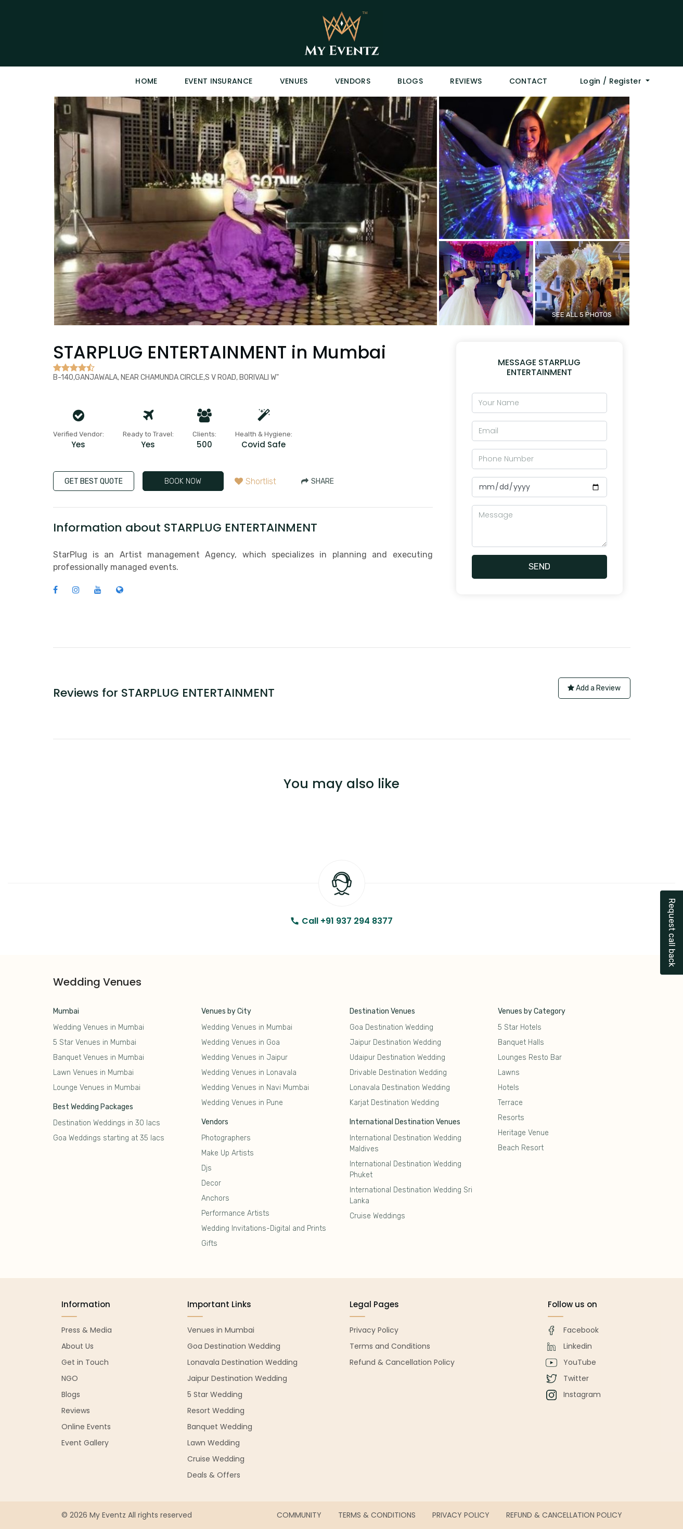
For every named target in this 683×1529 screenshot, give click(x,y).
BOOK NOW (182, 481)
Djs (206, 1168)
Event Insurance (219, 81)
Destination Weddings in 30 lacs (106, 1123)
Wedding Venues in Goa (240, 1042)
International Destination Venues (405, 1122)
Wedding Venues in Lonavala (249, 1072)
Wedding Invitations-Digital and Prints (263, 1228)
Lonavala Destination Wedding (400, 1087)
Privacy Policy (460, 1515)
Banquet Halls (521, 1042)
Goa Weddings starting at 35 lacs (108, 1138)
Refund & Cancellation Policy (564, 1515)
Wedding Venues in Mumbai (98, 1027)
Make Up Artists (227, 1153)
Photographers (226, 1138)
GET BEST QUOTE (94, 481)
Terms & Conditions (377, 1515)
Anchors (215, 1198)
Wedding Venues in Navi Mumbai (255, 1087)
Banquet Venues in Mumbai (98, 1057)
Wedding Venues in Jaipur (244, 1057)
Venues (294, 81)
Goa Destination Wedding (391, 1027)
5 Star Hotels (520, 1027)
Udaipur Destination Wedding (397, 1057)
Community (299, 1515)
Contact (528, 81)
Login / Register (611, 81)
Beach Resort (521, 1148)
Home (146, 81)
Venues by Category (531, 1011)
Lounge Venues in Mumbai (96, 1087)
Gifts (209, 1243)
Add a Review (594, 688)
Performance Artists (235, 1213)
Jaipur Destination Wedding (395, 1042)
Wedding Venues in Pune (242, 1102)
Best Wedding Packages (93, 1106)
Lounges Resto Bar (530, 1057)
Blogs (410, 81)
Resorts (511, 1117)
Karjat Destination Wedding (394, 1102)
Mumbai (66, 1011)
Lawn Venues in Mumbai (93, 1072)
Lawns (509, 1072)
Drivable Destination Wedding (398, 1072)
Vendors (352, 81)
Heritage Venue (523, 1132)
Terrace (510, 1102)
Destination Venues (382, 1011)
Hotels (508, 1087)
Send (539, 566)
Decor (211, 1183)
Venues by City (226, 1011)
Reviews (466, 81)
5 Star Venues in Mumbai (94, 1042)
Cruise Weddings (377, 1216)
